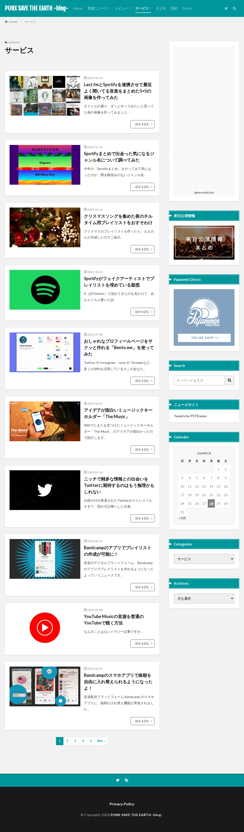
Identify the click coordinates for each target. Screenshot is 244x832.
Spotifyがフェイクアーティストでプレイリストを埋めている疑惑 (119, 281)
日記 (174, 8)
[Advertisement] (204, 117)
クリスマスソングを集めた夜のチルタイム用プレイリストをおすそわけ (118, 219)
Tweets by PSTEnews (190, 416)
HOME (13, 22)
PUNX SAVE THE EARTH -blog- (36, 8)
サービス (142, 8)
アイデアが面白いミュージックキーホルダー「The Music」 (118, 413)
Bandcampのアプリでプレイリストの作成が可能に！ (117, 551)
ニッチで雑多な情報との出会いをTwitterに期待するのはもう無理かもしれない (119, 485)
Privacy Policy (122, 804)
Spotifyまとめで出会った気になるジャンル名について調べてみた (119, 157)
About (78, 8)
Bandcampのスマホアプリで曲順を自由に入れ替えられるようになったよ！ (118, 682)
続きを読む (142, 124)
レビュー (121, 8)
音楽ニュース (98, 8)
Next (100, 741)
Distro (187, 8)
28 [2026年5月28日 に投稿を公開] (211, 503)
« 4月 (182, 518)
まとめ (161, 8)
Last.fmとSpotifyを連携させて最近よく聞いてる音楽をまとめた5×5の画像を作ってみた (118, 91)
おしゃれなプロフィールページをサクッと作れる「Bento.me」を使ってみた (119, 347)
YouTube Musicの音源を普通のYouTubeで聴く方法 (114, 619)
